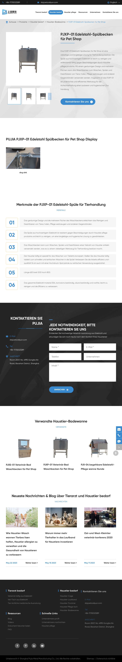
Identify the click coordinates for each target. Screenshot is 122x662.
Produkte (23, 22)
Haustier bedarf (37, 22)
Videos (11, 624)
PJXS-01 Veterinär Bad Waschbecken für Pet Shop (21, 466)
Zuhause (12, 22)
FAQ (10, 631)
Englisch (112, 2)
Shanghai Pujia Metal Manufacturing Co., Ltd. (39, 658)
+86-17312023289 (11, 2)
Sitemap (90, 658)
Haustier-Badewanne (56, 22)
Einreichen (61, 389)
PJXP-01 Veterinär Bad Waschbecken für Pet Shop (58, 466)
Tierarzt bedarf (16, 592)
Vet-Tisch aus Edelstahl (18, 601)
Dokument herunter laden (19, 627)
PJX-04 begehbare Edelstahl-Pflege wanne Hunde (97, 466)
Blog (10, 620)
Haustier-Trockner (68, 605)
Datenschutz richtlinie (105, 658)
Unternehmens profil (50, 620)
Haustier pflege (48, 627)
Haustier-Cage (66, 598)
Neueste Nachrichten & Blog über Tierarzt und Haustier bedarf (61, 496)
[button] (49, 96)
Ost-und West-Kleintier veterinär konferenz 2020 (98, 535)
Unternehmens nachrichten (53, 624)
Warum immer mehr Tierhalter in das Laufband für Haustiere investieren (60, 537)
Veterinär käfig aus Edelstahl (20, 598)
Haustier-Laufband (68, 601)
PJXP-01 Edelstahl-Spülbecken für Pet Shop (87, 22)
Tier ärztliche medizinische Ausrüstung (24, 605)
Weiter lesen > (31, 563)
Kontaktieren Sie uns (79, 101)
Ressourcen (14, 615)
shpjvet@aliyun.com (47, 2)
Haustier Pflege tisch (69, 608)
